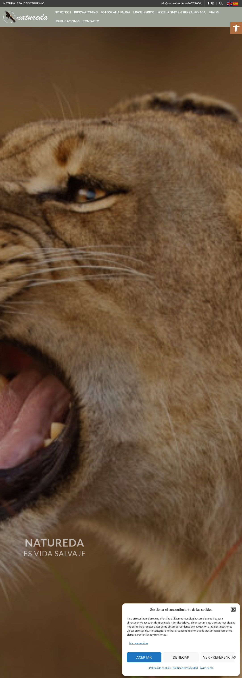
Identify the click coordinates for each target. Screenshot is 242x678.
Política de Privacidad (185, 668)
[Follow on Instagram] (212, 3)
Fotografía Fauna (115, 12)
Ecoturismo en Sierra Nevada (182, 12)
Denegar (181, 657)
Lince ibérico (143, 12)
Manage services (138, 643)
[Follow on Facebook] (208, 3)
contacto (91, 21)
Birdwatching (86, 12)
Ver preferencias (219, 657)
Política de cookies (160, 668)
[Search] (221, 3)
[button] (236, 28)
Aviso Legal (206, 668)
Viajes (214, 12)
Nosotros (63, 12)
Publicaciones (67, 21)
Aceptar (144, 657)
